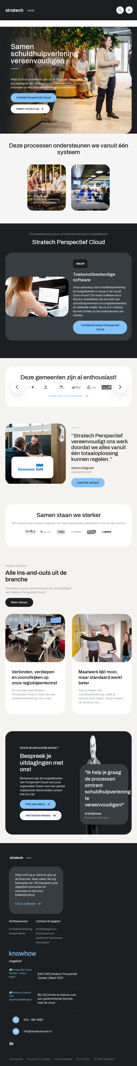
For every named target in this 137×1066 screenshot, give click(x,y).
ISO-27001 (83, 1059)
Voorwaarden (63, 1059)
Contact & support (48, 921)
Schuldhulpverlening (20, 929)
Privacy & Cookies (39, 1059)
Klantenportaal (45, 933)
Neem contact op (27, 108)
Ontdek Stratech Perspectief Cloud (100, 325)
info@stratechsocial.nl (38, 1031)
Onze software (25, 903)
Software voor (18, 921)
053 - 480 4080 (33, 1019)
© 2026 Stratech (104, 1059)
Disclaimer (16, 1059)
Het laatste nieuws (38, 815)
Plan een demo (35, 804)
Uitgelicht (15, 961)
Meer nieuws (19, 602)
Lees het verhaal (88, 482)
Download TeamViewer (49, 938)
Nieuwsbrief (43, 942)
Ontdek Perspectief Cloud (33, 97)
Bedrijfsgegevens (46, 929)
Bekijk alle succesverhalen (66, 396)
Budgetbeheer (17, 933)
